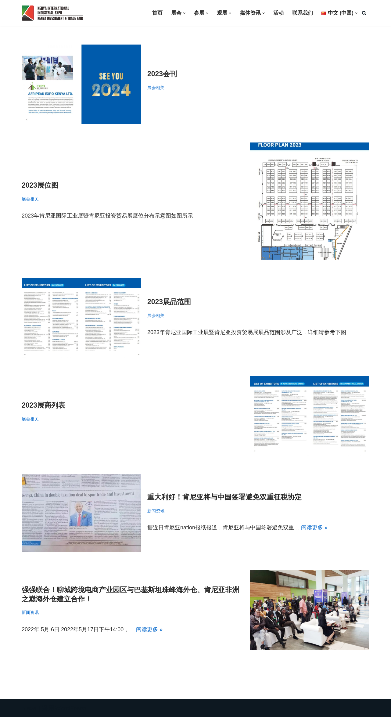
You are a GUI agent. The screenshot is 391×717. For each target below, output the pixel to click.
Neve (29, 708)
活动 (278, 13)
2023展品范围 (169, 302)
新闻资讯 (155, 510)
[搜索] (364, 13)
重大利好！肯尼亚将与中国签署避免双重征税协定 (224, 497)
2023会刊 (162, 74)
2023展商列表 (43, 405)
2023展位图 (40, 185)
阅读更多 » (314, 527)
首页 (157, 13)
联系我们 (302, 13)
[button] (184, 13)
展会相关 (155, 87)
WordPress (70, 708)
